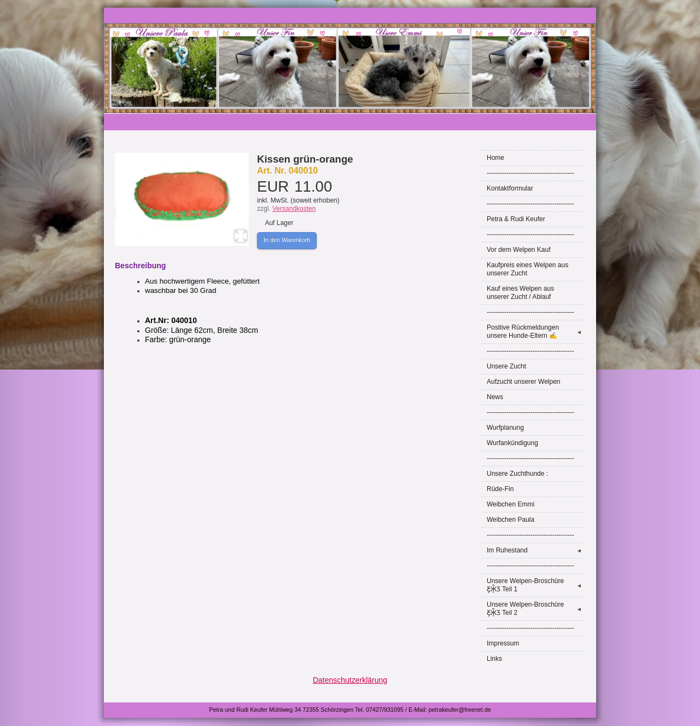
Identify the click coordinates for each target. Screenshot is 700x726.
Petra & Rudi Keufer (516, 219)
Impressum (503, 643)
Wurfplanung (505, 427)
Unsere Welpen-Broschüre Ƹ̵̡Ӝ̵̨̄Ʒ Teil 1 (536, 585)
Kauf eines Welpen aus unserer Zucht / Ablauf (520, 293)
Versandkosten (294, 208)
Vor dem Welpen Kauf (519, 249)
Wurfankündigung (512, 443)
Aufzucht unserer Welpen (524, 381)
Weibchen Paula (510, 519)
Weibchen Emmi (510, 504)
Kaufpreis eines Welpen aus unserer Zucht (527, 269)
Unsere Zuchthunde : (517, 473)
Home (495, 158)
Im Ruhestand (536, 550)
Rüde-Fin (500, 489)
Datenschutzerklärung (350, 680)
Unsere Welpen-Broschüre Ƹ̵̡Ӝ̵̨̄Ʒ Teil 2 (536, 608)
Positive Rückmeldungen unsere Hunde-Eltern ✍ (536, 331)
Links (494, 658)
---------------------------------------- (530, 173)
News (495, 397)
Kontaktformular (510, 188)
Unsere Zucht (506, 366)
